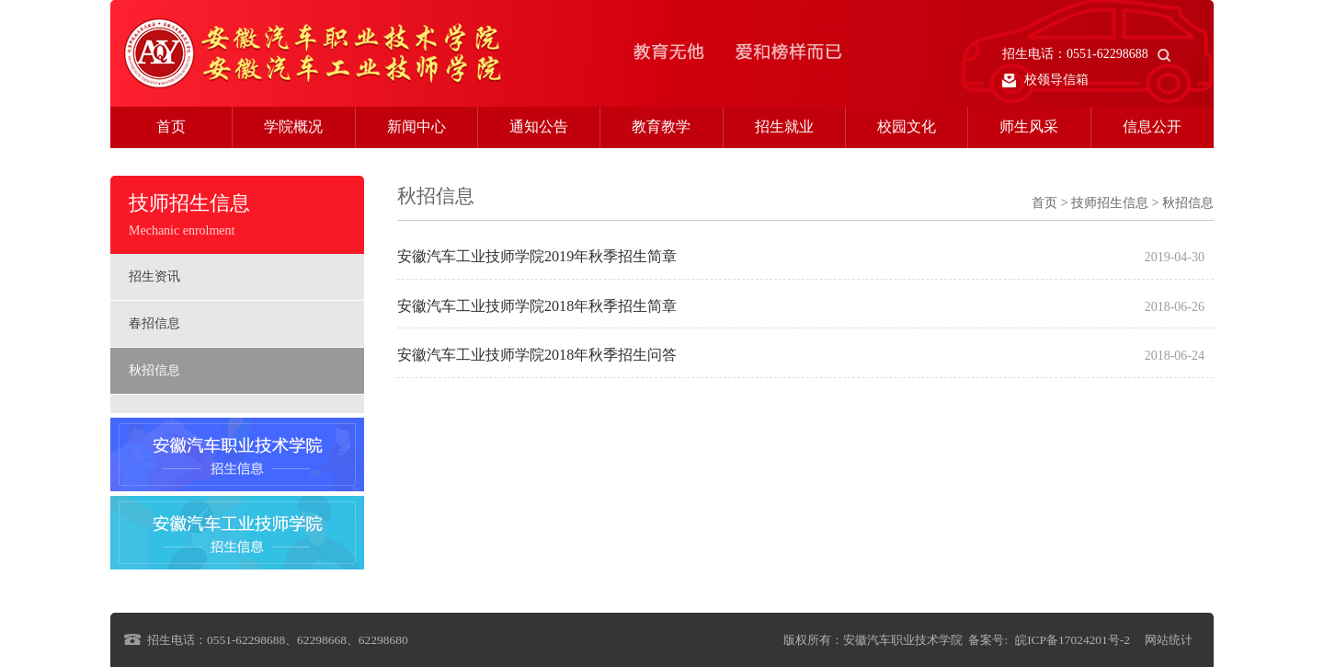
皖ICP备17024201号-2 (1072, 640)
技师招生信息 (1109, 203)
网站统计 (1169, 640)
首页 (171, 126)
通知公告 (538, 126)
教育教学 (661, 126)
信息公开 (1152, 126)
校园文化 (906, 126)
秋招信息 (154, 370)
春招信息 (154, 323)
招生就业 (784, 126)
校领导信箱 (1045, 80)
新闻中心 (416, 126)
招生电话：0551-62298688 (1086, 54)
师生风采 (1028, 126)
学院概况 (293, 126)
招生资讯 (154, 276)
